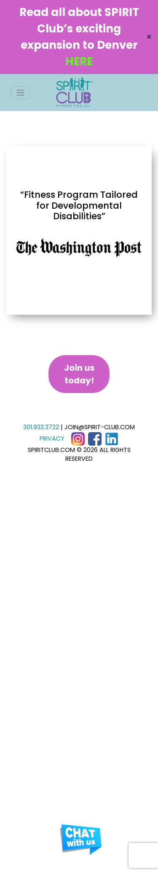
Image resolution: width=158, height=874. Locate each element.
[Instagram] (78, 438)
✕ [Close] (149, 37)
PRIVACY (52, 438)
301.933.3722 (41, 427)
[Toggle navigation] (20, 92)
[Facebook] (95, 438)
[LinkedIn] (111, 438)
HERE (79, 61)
